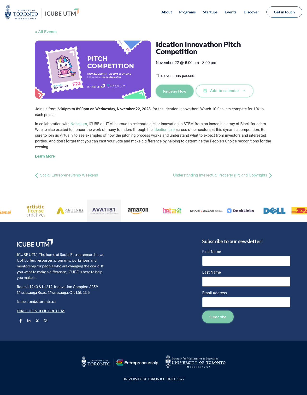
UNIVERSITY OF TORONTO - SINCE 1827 (153, 379)
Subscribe (217, 316)
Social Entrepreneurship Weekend (66, 175)
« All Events (46, 32)
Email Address (214, 293)
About (166, 12)
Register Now (174, 91)
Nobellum (79, 124)
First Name (211, 252)
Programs (187, 12)
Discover (251, 12)
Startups (210, 12)
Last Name (211, 272)
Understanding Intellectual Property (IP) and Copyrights (222, 175)
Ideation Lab (164, 129)
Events (230, 12)
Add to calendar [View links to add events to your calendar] (224, 91)
